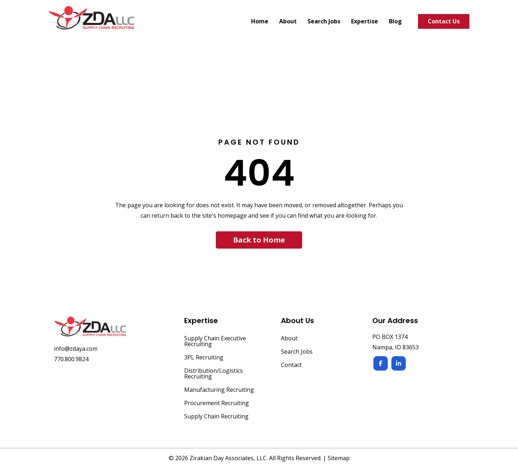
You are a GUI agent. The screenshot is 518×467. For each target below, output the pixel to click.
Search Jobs (297, 352)
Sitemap (339, 458)
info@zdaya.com (75, 349)
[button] (259, 240)
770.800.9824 (71, 359)
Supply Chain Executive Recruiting (215, 341)
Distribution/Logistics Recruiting (213, 374)
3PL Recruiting (203, 357)
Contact (291, 365)
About (289, 338)
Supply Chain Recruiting (216, 416)
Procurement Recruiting (216, 403)
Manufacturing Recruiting (219, 390)
